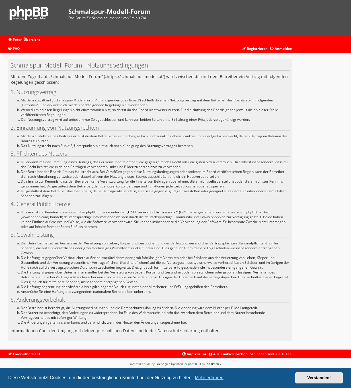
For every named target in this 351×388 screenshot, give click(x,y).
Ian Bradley (213, 364)
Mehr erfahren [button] (209, 377)
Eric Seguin (162, 364)
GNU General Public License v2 (152, 212)
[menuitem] (14, 49)
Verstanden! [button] (319, 377)
